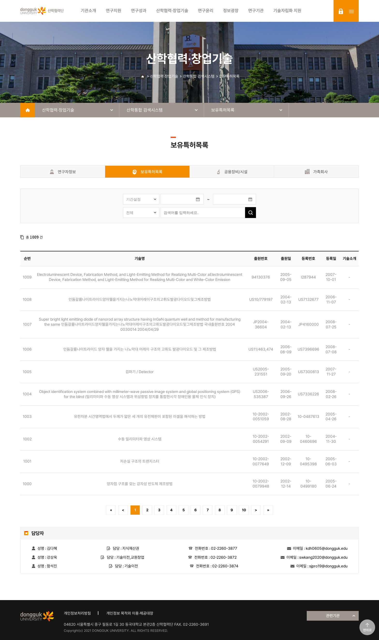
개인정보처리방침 (77, 613)
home (27, 110)
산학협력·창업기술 (164, 76)
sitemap (351, 11)
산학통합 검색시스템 (198, 76)
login (340, 11)
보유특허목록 (229, 76)
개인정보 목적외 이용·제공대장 (129, 613)
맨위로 (367, 630)
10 (244, 510)
